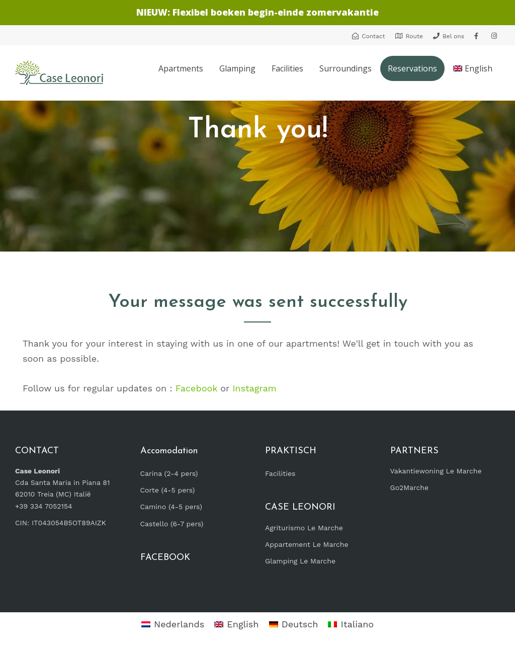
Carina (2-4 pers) (169, 473)
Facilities (287, 68)
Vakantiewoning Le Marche (436, 471)
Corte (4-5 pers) (167, 490)
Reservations (412, 68)
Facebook (196, 388)
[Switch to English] (236, 624)
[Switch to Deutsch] (293, 624)
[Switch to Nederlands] (172, 624)
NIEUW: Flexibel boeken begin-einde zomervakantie (257, 12)
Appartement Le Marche (306, 544)
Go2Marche (409, 487)
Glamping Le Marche (300, 561)
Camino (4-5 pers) (171, 507)
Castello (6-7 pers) (172, 524)
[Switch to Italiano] (351, 624)
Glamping (237, 68)
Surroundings (345, 68)
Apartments (180, 68)
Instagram (254, 388)
